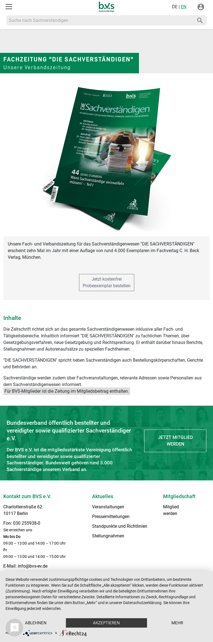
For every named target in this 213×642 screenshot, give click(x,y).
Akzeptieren (106, 622)
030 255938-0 (26, 523)
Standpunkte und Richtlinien (119, 526)
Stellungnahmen (108, 536)
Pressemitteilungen (111, 516)
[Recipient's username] (99, 20)
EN (183, 6)
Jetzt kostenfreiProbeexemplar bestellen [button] (107, 282)
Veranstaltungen (108, 506)
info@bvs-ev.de (32, 566)
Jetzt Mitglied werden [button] (175, 441)
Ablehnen (36, 622)
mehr (177, 622)
